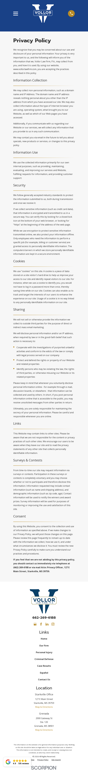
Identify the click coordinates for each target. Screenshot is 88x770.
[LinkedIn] (46, 624)
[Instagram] (52, 624)
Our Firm (44, 645)
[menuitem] (42, 759)
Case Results (44, 665)
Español (44, 672)
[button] (17, 762)
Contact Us (44, 679)
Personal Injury (44, 652)
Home (44, 638)
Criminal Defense (44, 659)
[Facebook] (41, 624)
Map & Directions (44, 706)
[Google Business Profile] (35, 624)
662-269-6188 (44, 617)
